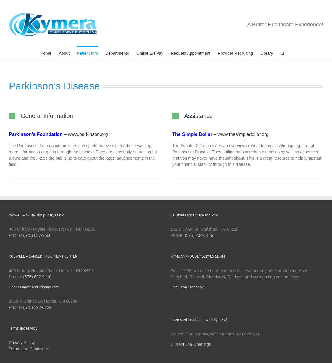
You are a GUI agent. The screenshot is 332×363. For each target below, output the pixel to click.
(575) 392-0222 (37, 307)
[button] (282, 53)
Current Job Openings (190, 344)
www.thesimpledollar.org (243, 134)
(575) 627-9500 (37, 235)
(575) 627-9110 (37, 276)
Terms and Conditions (29, 348)
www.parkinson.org (88, 134)
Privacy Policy (22, 342)
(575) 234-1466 (199, 235)
